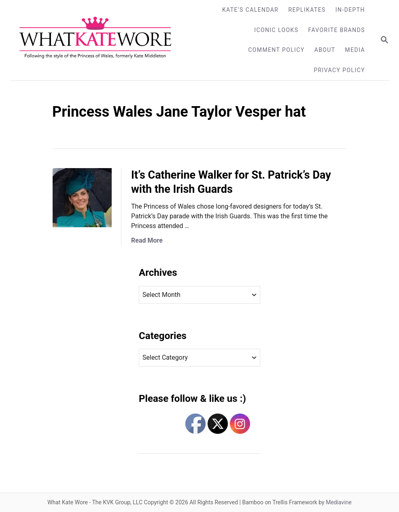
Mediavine (339, 502)
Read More (147, 240)
